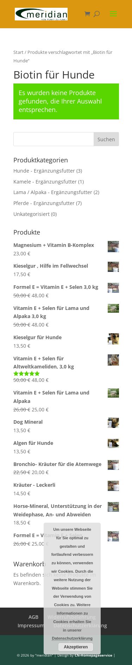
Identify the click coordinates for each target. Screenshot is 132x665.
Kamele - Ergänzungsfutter (45, 181)
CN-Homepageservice (93, 655)
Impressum (31, 625)
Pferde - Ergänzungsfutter (44, 203)
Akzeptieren (76, 647)
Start (18, 52)
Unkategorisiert (31, 214)
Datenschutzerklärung (72, 638)
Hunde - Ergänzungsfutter (44, 170)
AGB (33, 617)
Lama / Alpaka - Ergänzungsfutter (52, 192)
